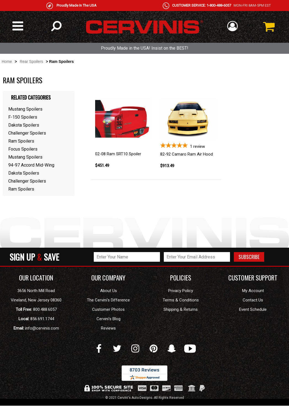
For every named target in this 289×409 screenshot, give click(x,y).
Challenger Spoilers (27, 133)
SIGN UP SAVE (34, 257)
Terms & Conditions (181, 300)
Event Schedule (253, 309)
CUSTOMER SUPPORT (252, 277)
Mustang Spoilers (25, 109)
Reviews (108, 328)
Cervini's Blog (109, 318)
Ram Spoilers (21, 141)
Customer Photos (108, 309)
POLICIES (180, 277)
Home (7, 61)
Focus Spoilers (23, 149)
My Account (253, 290)
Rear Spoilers (31, 61)
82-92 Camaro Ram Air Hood (186, 154)
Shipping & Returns (181, 309)
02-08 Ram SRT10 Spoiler (118, 153)
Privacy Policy (180, 290)
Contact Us (253, 300)
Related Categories (31, 97)
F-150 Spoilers (22, 117)
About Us (108, 290)
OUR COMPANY (108, 277)
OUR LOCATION (36, 277)
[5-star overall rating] (188, 146)
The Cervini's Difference (108, 300)
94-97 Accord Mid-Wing (31, 165)
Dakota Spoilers (23, 125)
